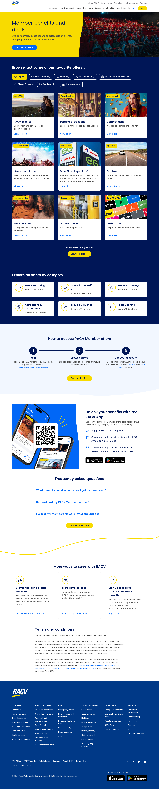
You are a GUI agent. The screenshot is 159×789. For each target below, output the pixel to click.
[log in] (142, 8)
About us (132, 705)
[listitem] (33, 115)
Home (61, 705)
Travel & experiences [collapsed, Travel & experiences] (92, 8)
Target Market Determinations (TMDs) (81, 668)
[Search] (134, 8)
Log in (132, 365)
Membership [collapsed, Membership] (108, 8)
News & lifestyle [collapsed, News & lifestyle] (123, 8)
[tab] (19, 77)
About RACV (93, 3)
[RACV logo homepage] (15, 3)
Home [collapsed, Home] (78, 8)
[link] (20, 693)
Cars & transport (43, 705)
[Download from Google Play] (115, 460)
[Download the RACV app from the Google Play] (137, 778)
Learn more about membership (33, 368)
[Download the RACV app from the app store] (116, 778)
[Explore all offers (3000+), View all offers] (79, 254)
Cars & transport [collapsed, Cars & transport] (66, 8)
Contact (143, 3)
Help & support (131, 3)
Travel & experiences (90, 705)
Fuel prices (118, 3)
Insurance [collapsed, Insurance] (53, 8)
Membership (110, 705)
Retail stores (106, 3)
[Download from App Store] (94, 460)
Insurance (16, 705)
